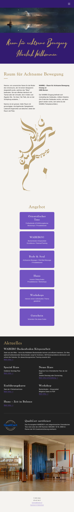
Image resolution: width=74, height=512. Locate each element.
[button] (69, 4)
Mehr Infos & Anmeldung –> (48, 378)
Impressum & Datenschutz (37, 505)
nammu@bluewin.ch (37, 502)
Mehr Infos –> (8, 359)
